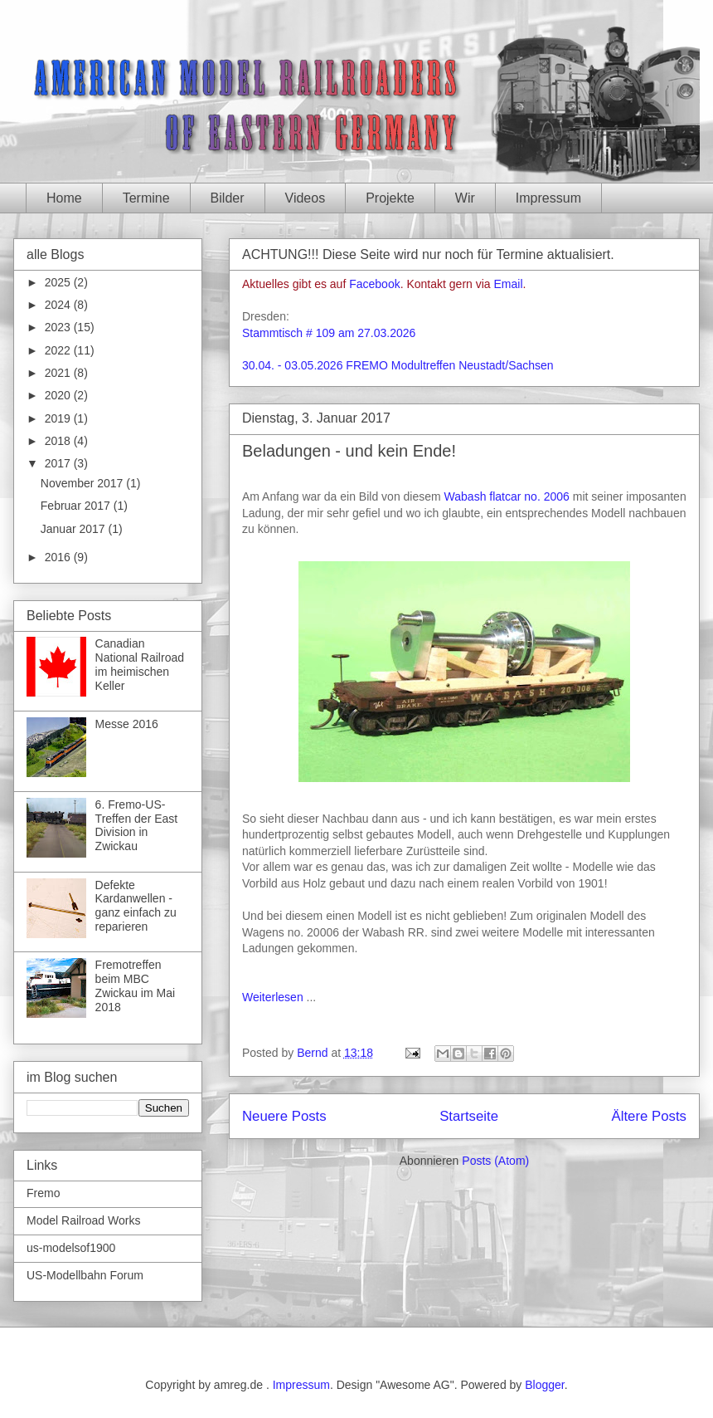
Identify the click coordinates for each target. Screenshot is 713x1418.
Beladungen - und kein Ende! (349, 451)
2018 (59, 440)
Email (508, 284)
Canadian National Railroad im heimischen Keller (139, 664)
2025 (59, 282)
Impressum (548, 198)
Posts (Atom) (495, 1160)
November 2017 (84, 483)
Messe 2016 (126, 724)
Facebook (374, 284)
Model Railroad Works (83, 1220)
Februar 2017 (77, 505)
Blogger (544, 1384)
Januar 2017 (75, 528)
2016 (59, 557)
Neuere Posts (284, 1116)
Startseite (468, 1116)
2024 (59, 304)
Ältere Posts (649, 1116)
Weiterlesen (272, 997)
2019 (59, 418)
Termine (146, 198)
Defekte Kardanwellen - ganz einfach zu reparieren (136, 905)
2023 (59, 327)
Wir (465, 198)
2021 (59, 372)
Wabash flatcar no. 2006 (507, 496)
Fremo (43, 1193)
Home (64, 198)
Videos (305, 198)
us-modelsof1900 (71, 1247)
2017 (59, 463)
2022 (59, 350)
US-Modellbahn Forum (85, 1275)
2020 (59, 395)
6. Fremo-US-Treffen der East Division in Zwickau (136, 825)
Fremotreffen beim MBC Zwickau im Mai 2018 (135, 985)
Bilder (228, 198)
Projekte (390, 198)
